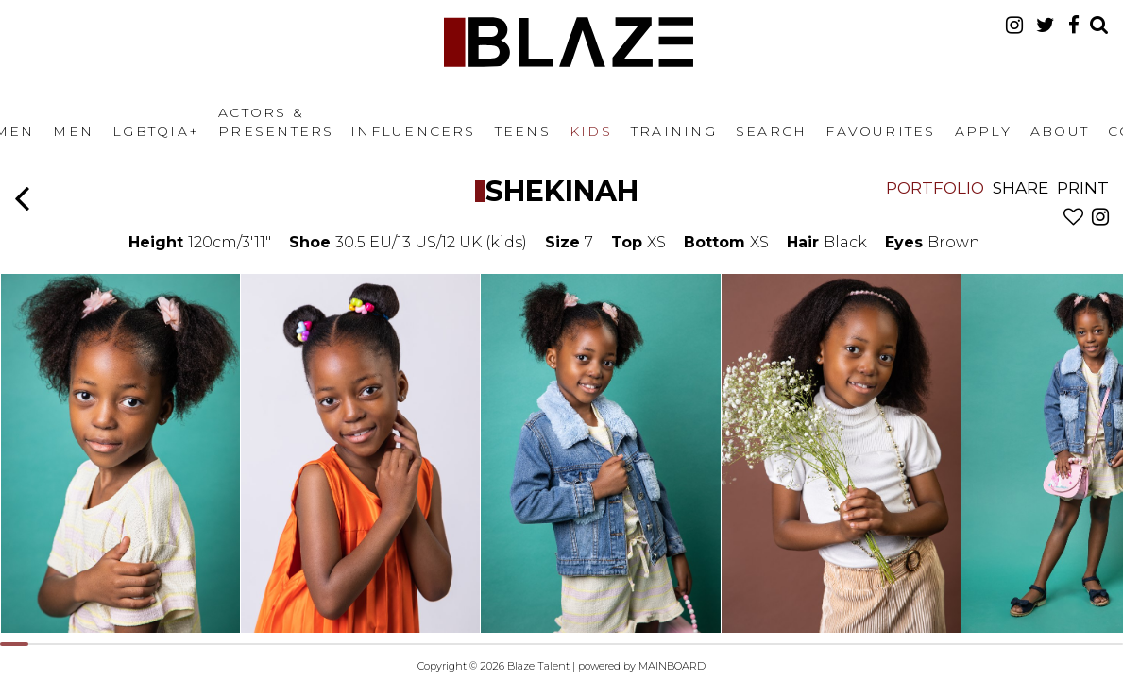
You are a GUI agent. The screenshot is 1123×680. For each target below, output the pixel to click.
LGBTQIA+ (155, 131)
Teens (523, 131)
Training (674, 131)
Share (1020, 187)
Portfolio (935, 187)
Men (73, 131)
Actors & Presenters (275, 122)
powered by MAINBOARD (642, 665)
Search (771, 131)
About (1059, 131)
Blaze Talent (568, 42)
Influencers (413, 131)
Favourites (880, 131)
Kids (591, 131)
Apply (983, 131)
